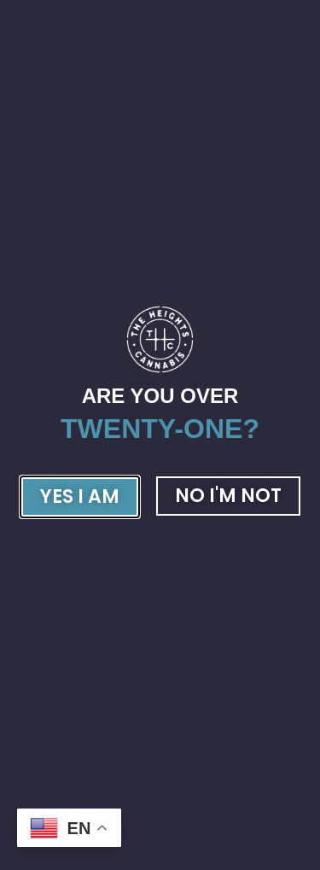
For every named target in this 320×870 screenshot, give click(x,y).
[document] (160, 435)
